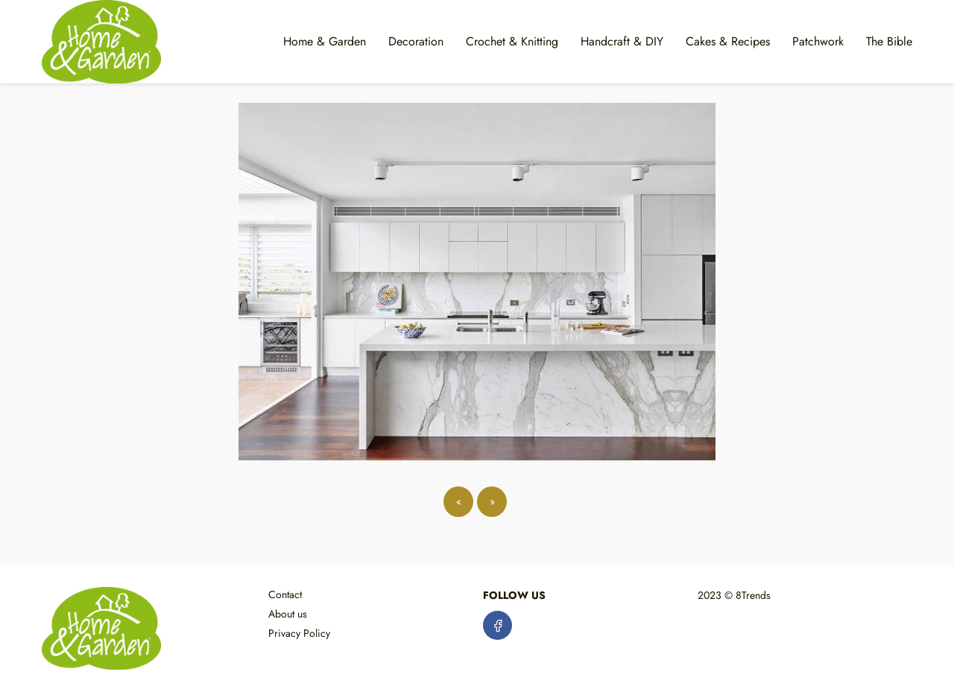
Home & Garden (324, 41)
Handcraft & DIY (622, 41)
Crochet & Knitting (512, 41)
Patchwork (818, 41)
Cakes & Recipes (728, 41)
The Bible (889, 41)
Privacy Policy (299, 633)
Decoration (415, 41)
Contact (285, 594)
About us (287, 613)
